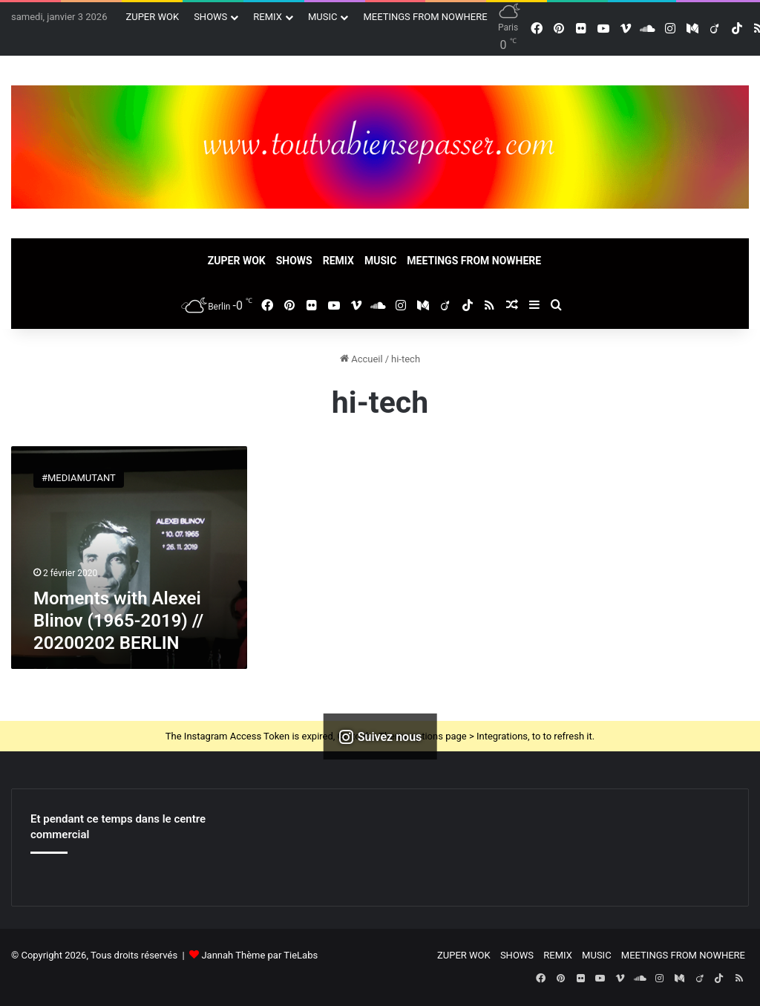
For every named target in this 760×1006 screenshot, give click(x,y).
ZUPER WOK (152, 16)
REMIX (267, 16)
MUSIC (323, 16)
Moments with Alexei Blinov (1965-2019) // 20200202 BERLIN (118, 620)
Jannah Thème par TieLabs (259, 955)
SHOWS (210, 16)
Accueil (361, 359)
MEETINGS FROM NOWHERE (425, 16)
